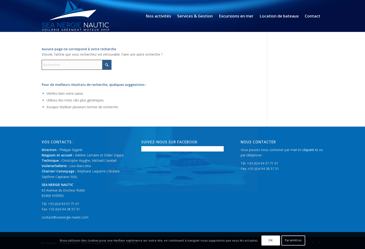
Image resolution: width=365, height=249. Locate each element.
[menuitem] (158, 16)
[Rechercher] (77, 65)
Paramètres (293, 240)
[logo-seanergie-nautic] (76, 16)
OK (270, 240)
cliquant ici (310, 150)
